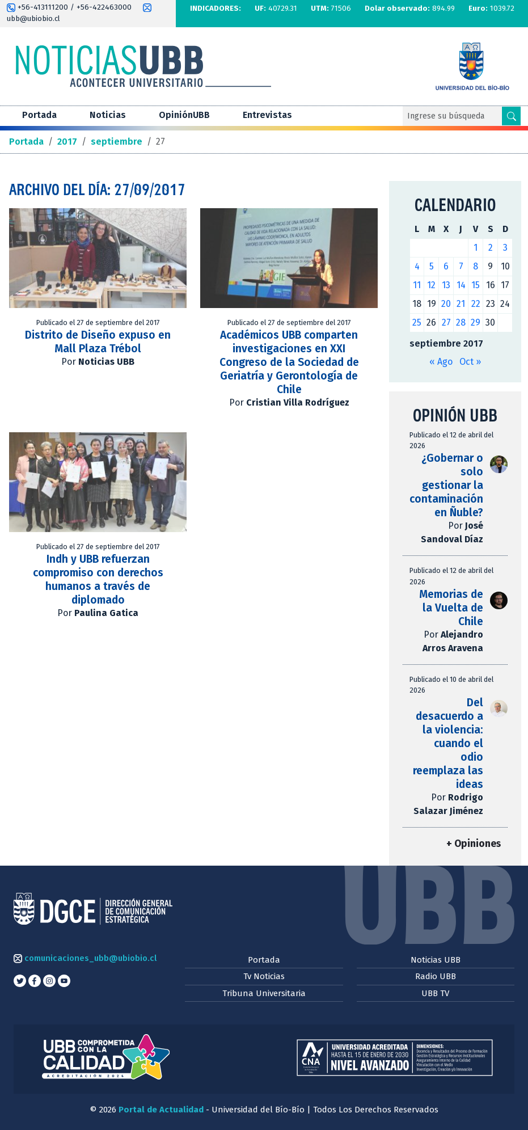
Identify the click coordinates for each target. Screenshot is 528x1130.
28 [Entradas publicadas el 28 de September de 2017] (461, 322)
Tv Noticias (264, 976)
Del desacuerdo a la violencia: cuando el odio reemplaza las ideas (448, 743)
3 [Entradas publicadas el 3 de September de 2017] (505, 247)
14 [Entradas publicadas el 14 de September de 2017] (461, 285)
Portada (39, 114)
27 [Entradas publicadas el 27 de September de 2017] (446, 322)
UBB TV (435, 993)
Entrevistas (267, 114)
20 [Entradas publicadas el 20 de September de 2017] (446, 303)
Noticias (108, 114)
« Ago (441, 361)
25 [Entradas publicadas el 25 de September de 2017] (416, 322)
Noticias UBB (436, 960)
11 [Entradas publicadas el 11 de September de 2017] (417, 285)
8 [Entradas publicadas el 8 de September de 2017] (475, 266)
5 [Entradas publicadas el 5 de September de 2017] (431, 266)
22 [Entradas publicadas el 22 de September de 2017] (475, 303)
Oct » (470, 361)
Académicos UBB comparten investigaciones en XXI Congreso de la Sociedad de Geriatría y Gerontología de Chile (289, 362)
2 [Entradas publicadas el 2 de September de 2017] (490, 247)
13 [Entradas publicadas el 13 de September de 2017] (446, 285)
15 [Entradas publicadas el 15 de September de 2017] (475, 285)
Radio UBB (435, 976)
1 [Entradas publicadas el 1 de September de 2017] (476, 247)
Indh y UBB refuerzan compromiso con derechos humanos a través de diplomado (98, 579)
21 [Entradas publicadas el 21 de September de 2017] (461, 303)
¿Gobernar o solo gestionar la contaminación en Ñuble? (446, 485)
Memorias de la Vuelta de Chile (451, 608)
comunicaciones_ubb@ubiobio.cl (85, 958)
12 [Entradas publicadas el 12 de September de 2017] (431, 285)
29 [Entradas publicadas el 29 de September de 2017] (475, 322)
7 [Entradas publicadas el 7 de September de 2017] (461, 266)
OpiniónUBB (184, 114)
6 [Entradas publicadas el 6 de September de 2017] (446, 266)
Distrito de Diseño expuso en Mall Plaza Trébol (98, 341)
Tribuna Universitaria (264, 993)
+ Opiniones (473, 844)
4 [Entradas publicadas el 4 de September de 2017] (417, 266)
